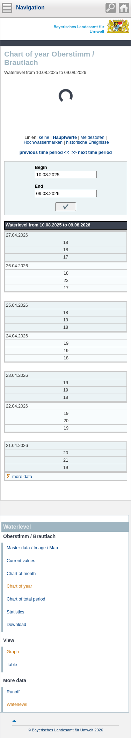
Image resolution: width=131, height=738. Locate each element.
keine (44, 137)
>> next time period (92, 152)
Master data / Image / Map (32, 547)
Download (16, 624)
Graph (13, 651)
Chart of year (19, 586)
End (39, 186)
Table (12, 664)
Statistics (15, 612)
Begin (41, 167)
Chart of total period (26, 599)
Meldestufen (92, 137)
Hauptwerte (65, 137)
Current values (21, 560)
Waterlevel (17, 704)
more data (22, 476)
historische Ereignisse (87, 142)
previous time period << (44, 152)
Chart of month (21, 573)
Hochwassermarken (43, 142)
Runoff (13, 691)
